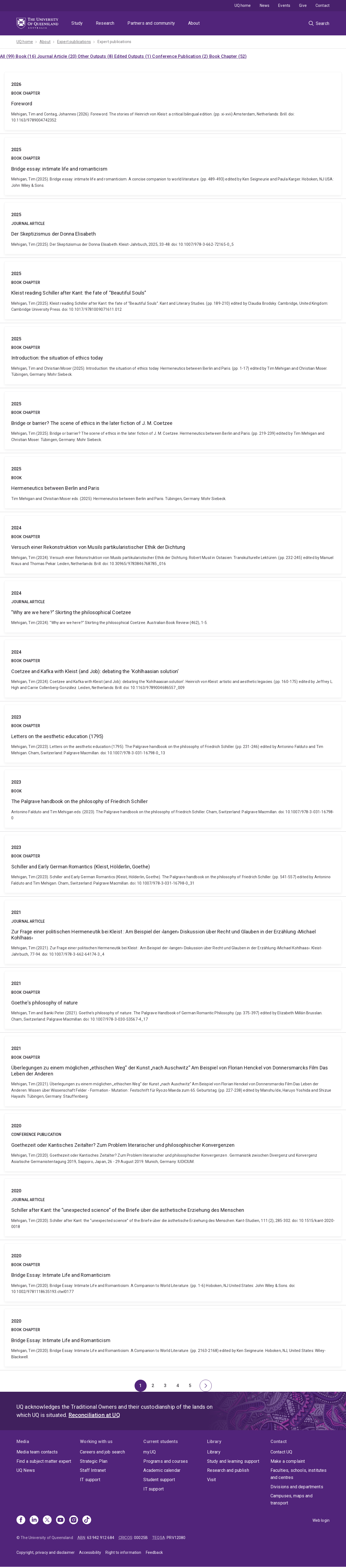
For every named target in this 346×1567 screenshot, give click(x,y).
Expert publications (74, 41)
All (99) (8, 56)
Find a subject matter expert (43, 1461)
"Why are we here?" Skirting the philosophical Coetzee (173, 607)
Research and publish (228, 1470)
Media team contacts (37, 1452)
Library (214, 1452)
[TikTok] (86, 1520)
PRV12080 (176, 1537)
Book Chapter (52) (228, 56)
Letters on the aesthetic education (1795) (173, 734)
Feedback (154, 1552)
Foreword (173, 101)
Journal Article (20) (57, 56)
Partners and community (151, 23)
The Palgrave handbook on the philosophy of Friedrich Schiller (173, 799)
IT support (90, 1479)
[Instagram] (73, 1520)
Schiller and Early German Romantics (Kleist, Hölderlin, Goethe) (173, 864)
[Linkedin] (34, 1520)
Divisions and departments (296, 1486)
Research (105, 23)
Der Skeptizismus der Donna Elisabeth (173, 228)
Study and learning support (233, 1461)
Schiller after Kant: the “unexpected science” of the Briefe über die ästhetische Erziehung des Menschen (173, 1207)
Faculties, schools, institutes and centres (298, 1474)
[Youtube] (60, 1520)
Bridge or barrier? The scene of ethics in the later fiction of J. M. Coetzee (173, 420)
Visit (211, 1479)
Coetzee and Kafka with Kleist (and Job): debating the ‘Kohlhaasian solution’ (173, 669)
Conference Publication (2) (180, 56)
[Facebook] (20, 1520)
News (265, 5)
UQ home (243, 5)
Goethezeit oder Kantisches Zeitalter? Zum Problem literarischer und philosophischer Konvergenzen (173, 1142)
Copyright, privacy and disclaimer (45, 1552)
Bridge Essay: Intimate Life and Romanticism (173, 1272)
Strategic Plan (93, 1461)
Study (77, 23)
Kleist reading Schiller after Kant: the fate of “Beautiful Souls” (173, 290)
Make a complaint (287, 1461)
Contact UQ (281, 1452)
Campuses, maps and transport (291, 1499)
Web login (321, 1520)
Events (284, 5)
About (194, 23)
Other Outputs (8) (96, 56)
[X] (47, 1520)
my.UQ (149, 1452)
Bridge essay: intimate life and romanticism (173, 166)
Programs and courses (165, 1461)
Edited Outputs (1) (133, 56)
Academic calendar (161, 1470)
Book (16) (26, 56)
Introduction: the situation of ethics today (173, 355)
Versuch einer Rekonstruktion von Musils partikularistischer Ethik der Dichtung (173, 544)
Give (303, 5)
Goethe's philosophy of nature (173, 1000)
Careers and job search (102, 1452)
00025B (141, 1537)
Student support (159, 1479)
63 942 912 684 (100, 1537)
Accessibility (90, 1552)
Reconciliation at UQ (94, 1415)
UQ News (25, 1470)
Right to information (123, 1552)
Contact (323, 5)
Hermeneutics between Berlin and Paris (173, 482)
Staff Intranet (93, 1470)
